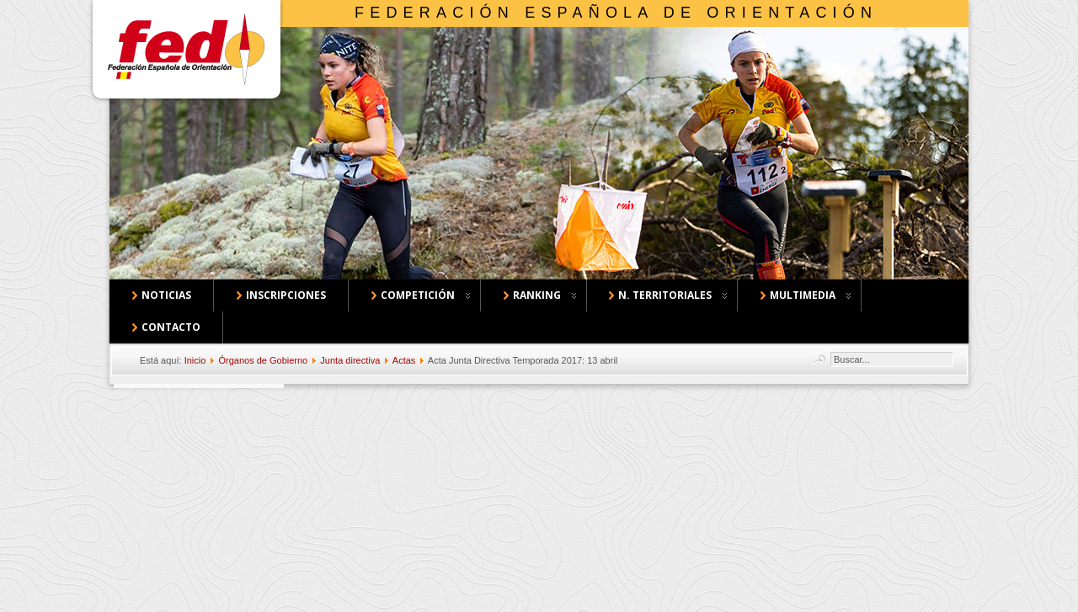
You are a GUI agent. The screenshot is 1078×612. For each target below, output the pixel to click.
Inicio (195, 360)
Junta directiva (350, 360)
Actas (404, 360)
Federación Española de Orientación (616, 12)
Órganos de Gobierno (262, 360)
